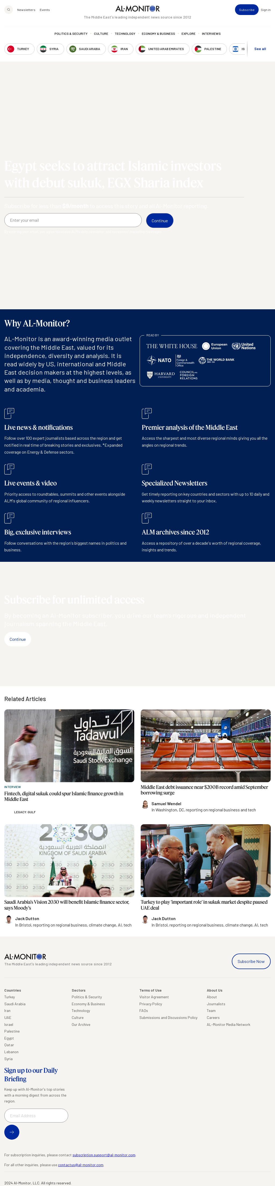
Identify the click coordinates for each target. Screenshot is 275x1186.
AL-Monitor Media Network (228, 1024)
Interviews (211, 33)
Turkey (9, 997)
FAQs (143, 1010)
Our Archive (81, 1024)
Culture (101, 33)
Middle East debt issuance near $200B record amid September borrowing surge (204, 790)
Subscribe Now (251, 961)
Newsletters (26, 10)
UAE (7, 1017)
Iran (7, 1010)
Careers (213, 1017)
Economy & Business (158, 33)
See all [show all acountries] (260, 48)
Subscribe (247, 10)
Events (45, 10)
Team (211, 1010)
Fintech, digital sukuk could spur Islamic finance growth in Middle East (63, 796)
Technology (125, 33)
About (212, 997)
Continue (18, 639)
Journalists (216, 1003)
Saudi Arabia (15, 1003)
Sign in (266, 10)
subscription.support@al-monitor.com (104, 1155)
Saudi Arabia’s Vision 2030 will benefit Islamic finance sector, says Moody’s (66, 905)
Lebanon (11, 1051)
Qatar (9, 1044)
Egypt (9, 1038)
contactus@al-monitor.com (80, 1164)
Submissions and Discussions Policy (168, 1017)
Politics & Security (71, 33)
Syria (8, 1058)
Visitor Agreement (154, 997)
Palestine (12, 1031)
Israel (8, 1024)
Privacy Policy (150, 1003)
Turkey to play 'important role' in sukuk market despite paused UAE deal (204, 905)
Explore (189, 33)
